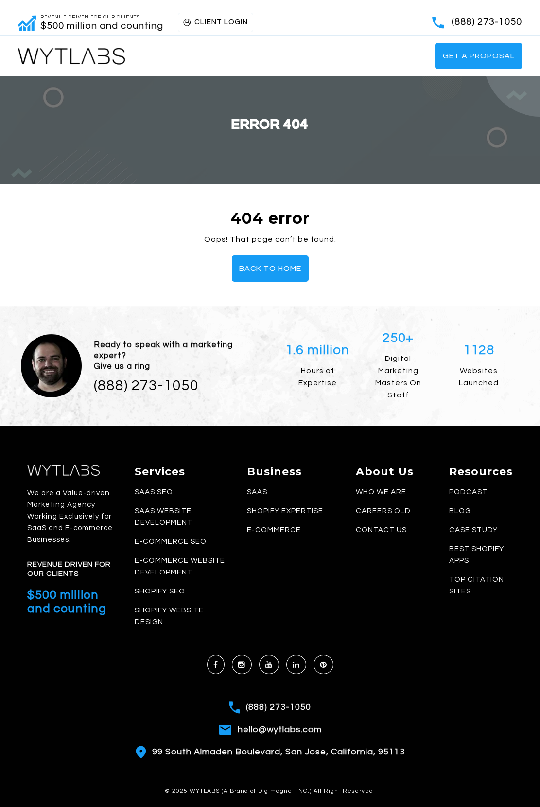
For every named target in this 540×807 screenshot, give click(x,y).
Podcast (468, 492)
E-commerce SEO (171, 541)
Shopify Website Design (169, 616)
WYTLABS (206, 791)
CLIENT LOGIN (215, 22)
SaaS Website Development (163, 516)
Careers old (383, 511)
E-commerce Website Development (180, 566)
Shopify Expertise (285, 511)
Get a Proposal (479, 56)
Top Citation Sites (476, 585)
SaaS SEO (154, 492)
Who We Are (381, 492)
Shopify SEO (160, 591)
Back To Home (270, 268)
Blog (460, 511)
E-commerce (274, 530)
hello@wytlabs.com (280, 729)
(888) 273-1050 (487, 22)
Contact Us (381, 530)
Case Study (473, 530)
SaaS (257, 492)
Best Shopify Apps (476, 554)
